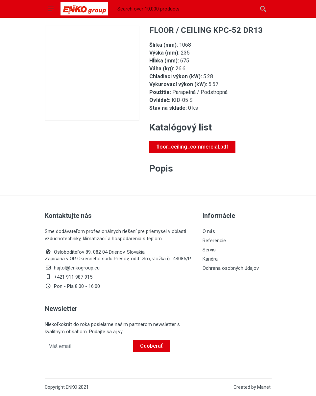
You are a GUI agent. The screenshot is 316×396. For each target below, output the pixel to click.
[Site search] (185, 9)
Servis (209, 250)
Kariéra (210, 259)
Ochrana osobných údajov (231, 268)
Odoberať (151, 346)
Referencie (214, 241)
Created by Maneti (252, 387)
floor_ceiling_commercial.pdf (192, 147)
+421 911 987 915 (68, 277)
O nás (209, 231)
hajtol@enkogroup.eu (72, 268)
